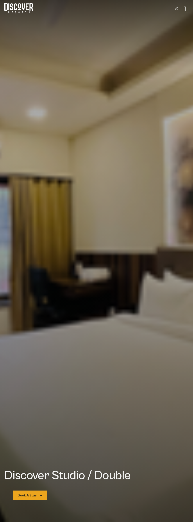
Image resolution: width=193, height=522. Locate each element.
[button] (185, 9)
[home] (18, 8)
